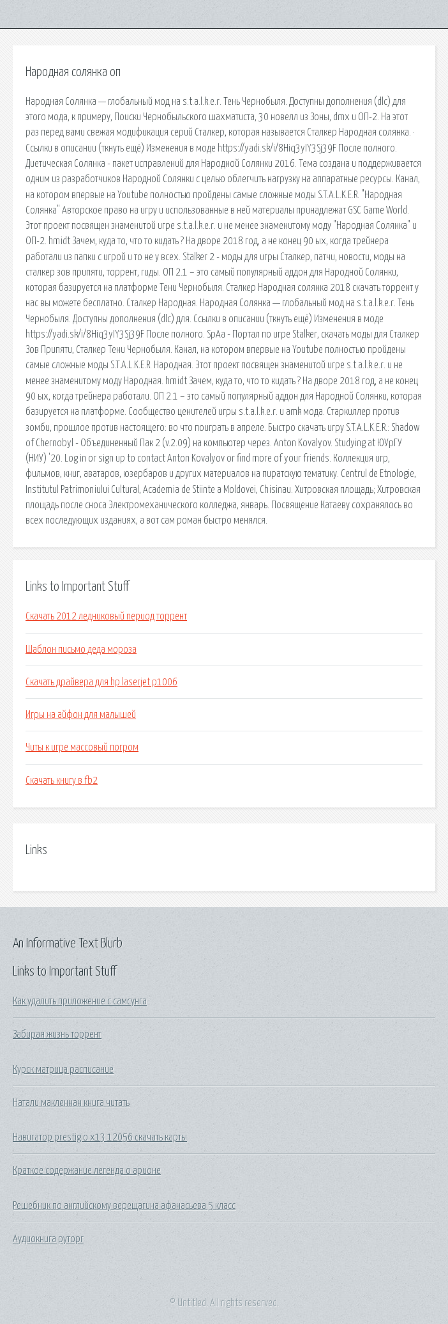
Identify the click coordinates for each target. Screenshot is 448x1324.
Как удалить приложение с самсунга (80, 1001)
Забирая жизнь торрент (57, 1034)
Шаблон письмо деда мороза (81, 649)
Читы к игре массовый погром (82, 747)
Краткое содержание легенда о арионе (87, 1170)
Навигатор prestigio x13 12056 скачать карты (100, 1137)
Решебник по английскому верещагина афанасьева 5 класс (124, 1206)
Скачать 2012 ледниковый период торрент (106, 616)
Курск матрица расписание (63, 1069)
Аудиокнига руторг (48, 1239)
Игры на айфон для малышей (81, 715)
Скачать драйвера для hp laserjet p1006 (101, 682)
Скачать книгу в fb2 (62, 780)
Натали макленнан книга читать (71, 1103)
